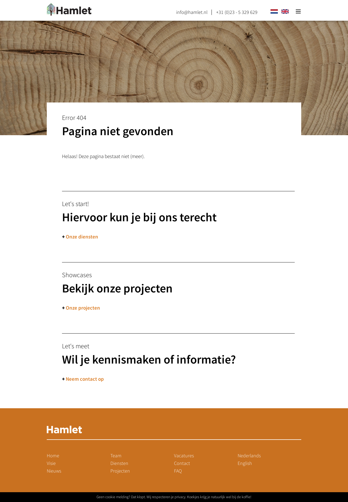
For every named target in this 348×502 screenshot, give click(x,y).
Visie (51, 463)
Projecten (120, 471)
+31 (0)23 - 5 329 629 (236, 12)
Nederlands (249, 456)
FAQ (178, 471)
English (245, 463)
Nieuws (54, 471)
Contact (182, 463)
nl (274, 11)
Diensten (119, 463)
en (284, 11)
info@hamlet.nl (191, 12)
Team (116, 456)
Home (53, 456)
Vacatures (184, 456)
